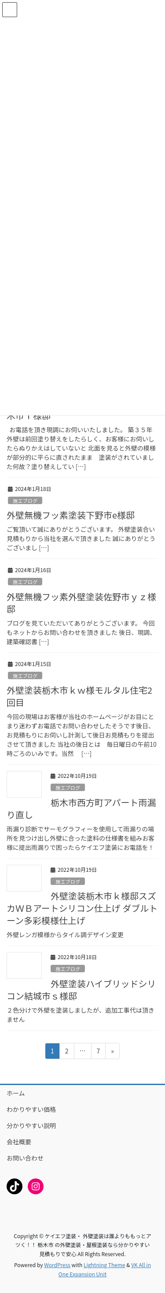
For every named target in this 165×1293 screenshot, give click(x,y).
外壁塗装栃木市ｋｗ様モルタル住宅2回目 (79, 696)
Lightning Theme (104, 1264)
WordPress (57, 1264)
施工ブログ (25, 500)
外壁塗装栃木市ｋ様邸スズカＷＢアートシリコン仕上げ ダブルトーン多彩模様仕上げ (82, 908)
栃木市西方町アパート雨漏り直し (81, 808)
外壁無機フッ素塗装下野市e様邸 (71, 515)
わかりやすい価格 (31, 1109)
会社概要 (19, 1141)
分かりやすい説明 (31, 1125)
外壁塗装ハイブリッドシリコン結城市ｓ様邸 (81, 989)
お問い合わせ (25, 1157)
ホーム (16, 1093)
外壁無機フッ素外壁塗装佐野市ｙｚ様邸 (81, 602)
